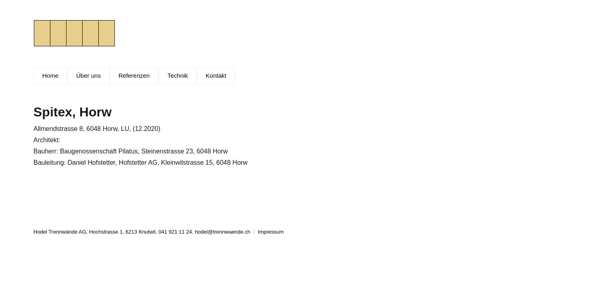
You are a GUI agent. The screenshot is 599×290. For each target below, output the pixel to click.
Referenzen (134, 75)
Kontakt (216, 75)
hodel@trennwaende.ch (222, 232)
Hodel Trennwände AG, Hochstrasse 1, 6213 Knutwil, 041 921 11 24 (112, 232)
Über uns (88, 75)
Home (50, 75)
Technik (177, 75)
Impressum (271, 232)
